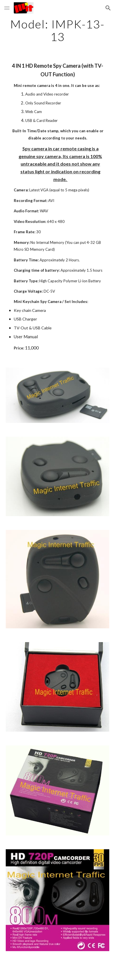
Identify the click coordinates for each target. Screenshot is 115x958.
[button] (7, 8)
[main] (58, 30)
